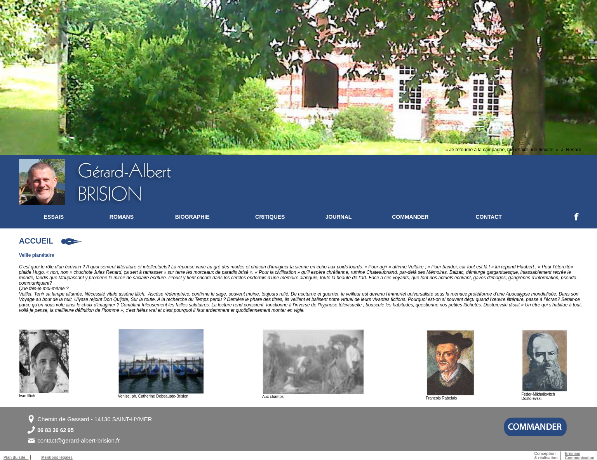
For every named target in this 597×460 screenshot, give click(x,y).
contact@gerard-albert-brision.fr (78, 440)
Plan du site (15, 457)
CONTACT (488, 217)
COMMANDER (410, 217)
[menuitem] (77, 217)
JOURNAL (338, 217)
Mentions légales (57, 457)
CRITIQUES (270, 217)
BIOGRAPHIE (192, 217)
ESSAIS (54, 217)
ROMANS (122, 217)
